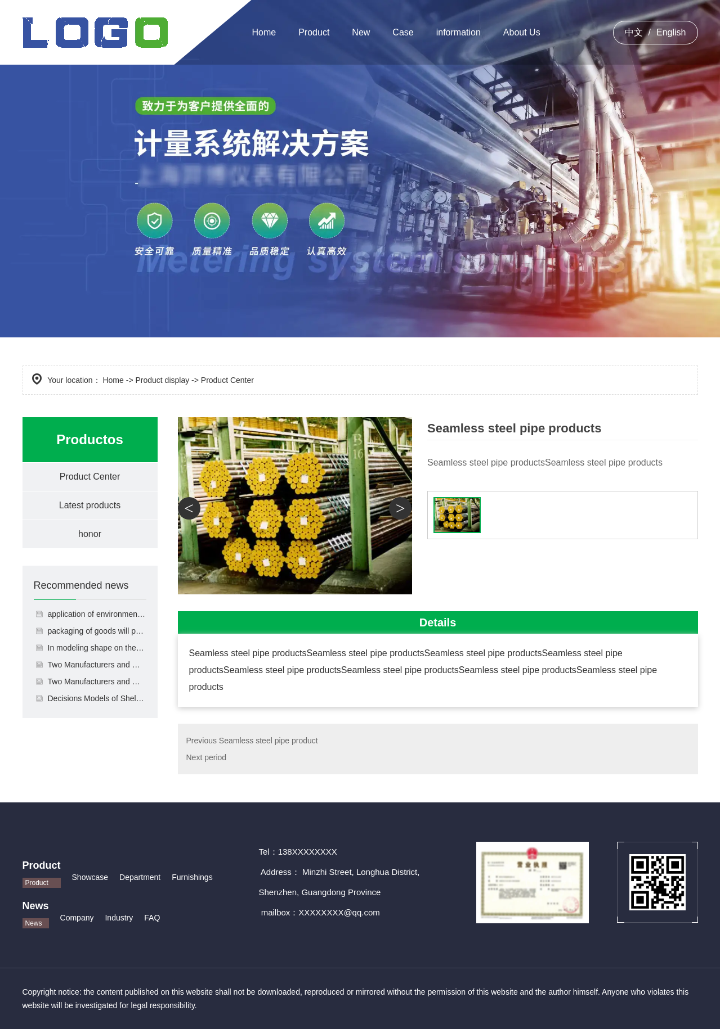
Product (313, 32)
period (215, 757)
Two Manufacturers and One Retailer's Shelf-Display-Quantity (97, 681)
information (458, 32)
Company (77, 917)
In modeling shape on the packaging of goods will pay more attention (97, 647)
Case (402, 32)
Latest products (89, 505)
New (361, 32)
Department (139, 877)
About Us (521, 32)
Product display (162, 380)
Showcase (90, 877)
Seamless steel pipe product (268, 740)
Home (264, 32)
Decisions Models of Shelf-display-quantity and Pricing (97, 698)
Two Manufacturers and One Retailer (97, 664)
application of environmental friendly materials (97, 614)
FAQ (152, 917)
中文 (634, 32)
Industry (119, 917)
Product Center (90, 476)
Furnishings (192, 877)
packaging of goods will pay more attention (97, 630)
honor (89, 534)
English (671, 32)
